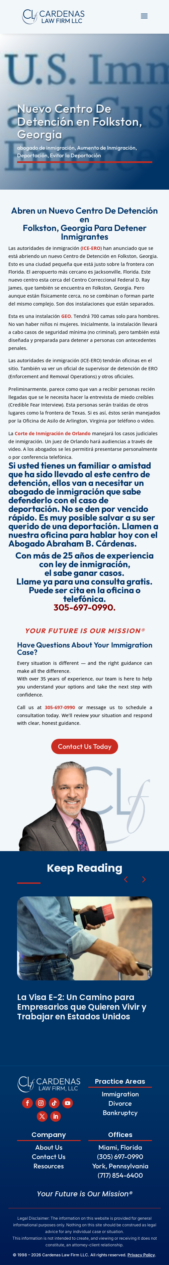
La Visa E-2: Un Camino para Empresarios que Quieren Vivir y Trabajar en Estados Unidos (82, 1007)
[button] (143, 879)
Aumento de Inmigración (106, 147)
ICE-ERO (91, 248)
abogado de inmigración (46, 147)
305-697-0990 (60, 707)
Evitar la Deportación (75, 155)
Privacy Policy (141, 1254)
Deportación (32, 155)
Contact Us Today (84, 746)
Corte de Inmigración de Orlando (53, 433)
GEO (66, 316)
